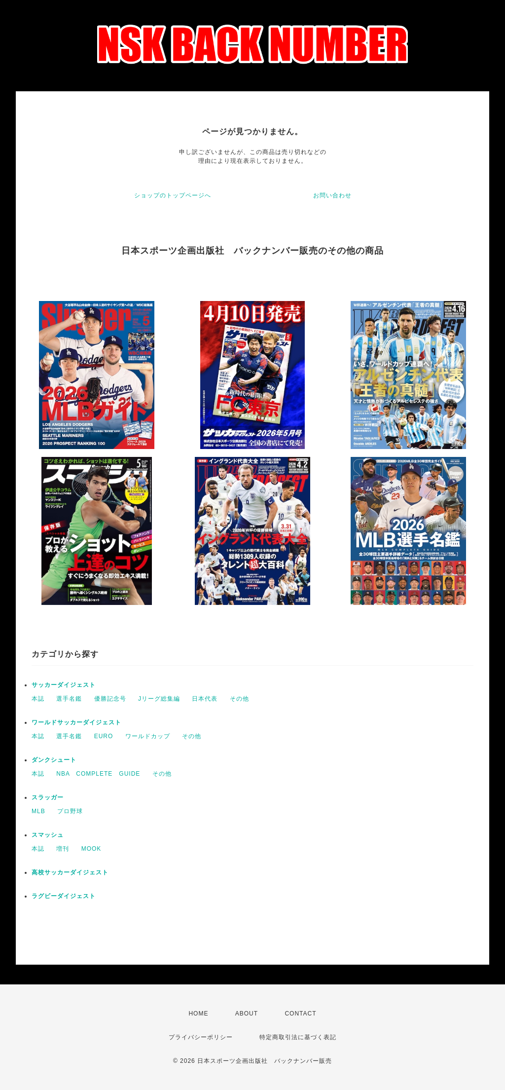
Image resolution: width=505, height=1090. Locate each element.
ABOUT (246, 1013)
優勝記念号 (110, 698)
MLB (38, 811)
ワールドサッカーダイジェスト (76, 722)
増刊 (62, 848)
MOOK (91, 848)
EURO (103, 736)
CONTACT (300, 1013)
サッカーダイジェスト (64, 684)
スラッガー (48, 797)
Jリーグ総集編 (159, 698)
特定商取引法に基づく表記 (297, 1037)
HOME (198, 1013)
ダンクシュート (54, 759)
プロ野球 (70, 811)
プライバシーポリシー (201, 1037)
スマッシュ (48, 834)
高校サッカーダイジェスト (70, 872)
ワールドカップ (147, 736)
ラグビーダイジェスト (64, 896)
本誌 (38, 698)
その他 (239, 698)
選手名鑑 (69, 698)
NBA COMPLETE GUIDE (98, 773)
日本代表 (204, 698)
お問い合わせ (332, 195)
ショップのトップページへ (172, 195)
